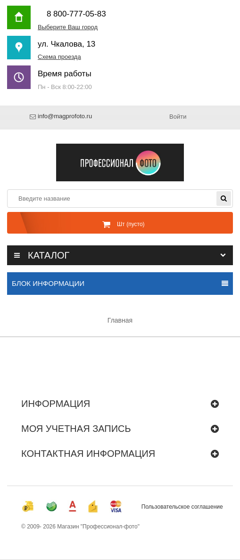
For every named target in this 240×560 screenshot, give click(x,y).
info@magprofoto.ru (65, 116)
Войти (177, 116)
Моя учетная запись (76, 428)
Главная (120, 320)
